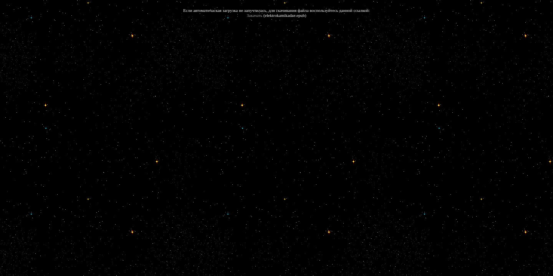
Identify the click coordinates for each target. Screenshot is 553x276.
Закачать (255, 15)
